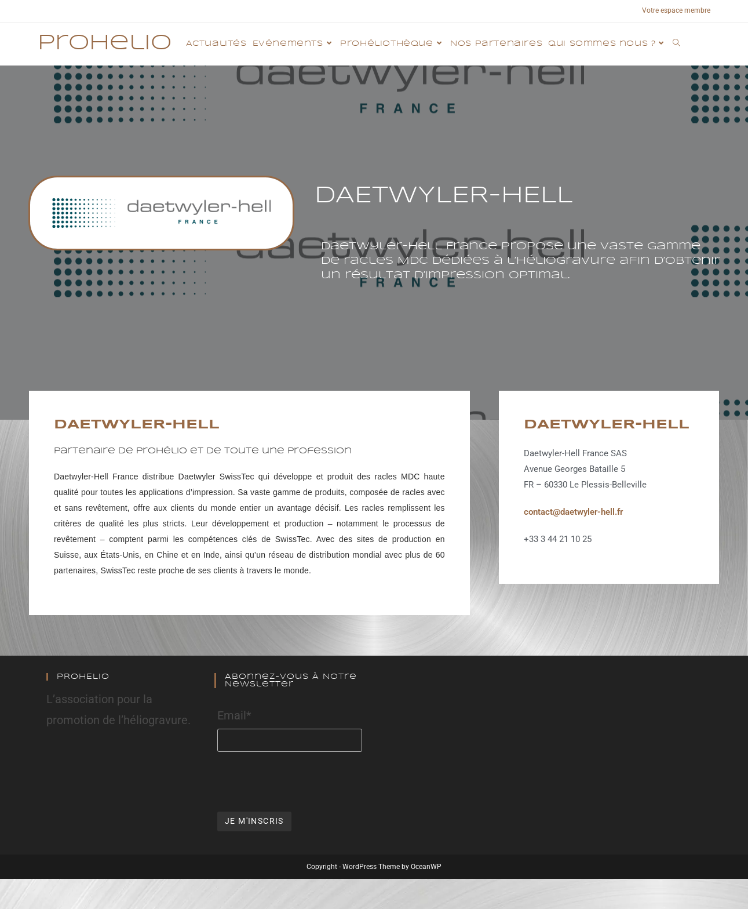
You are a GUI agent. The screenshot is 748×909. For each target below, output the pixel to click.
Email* (234, 715)
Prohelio (105, 43)
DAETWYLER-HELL (137, 425)
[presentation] (305, 780)
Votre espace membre (676, 10)
